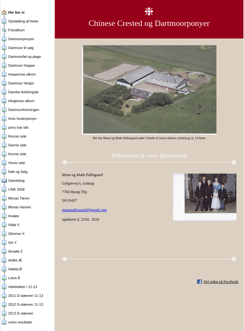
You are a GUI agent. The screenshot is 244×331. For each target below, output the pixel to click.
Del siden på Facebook (220, 281)
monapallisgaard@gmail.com (84, 210)
